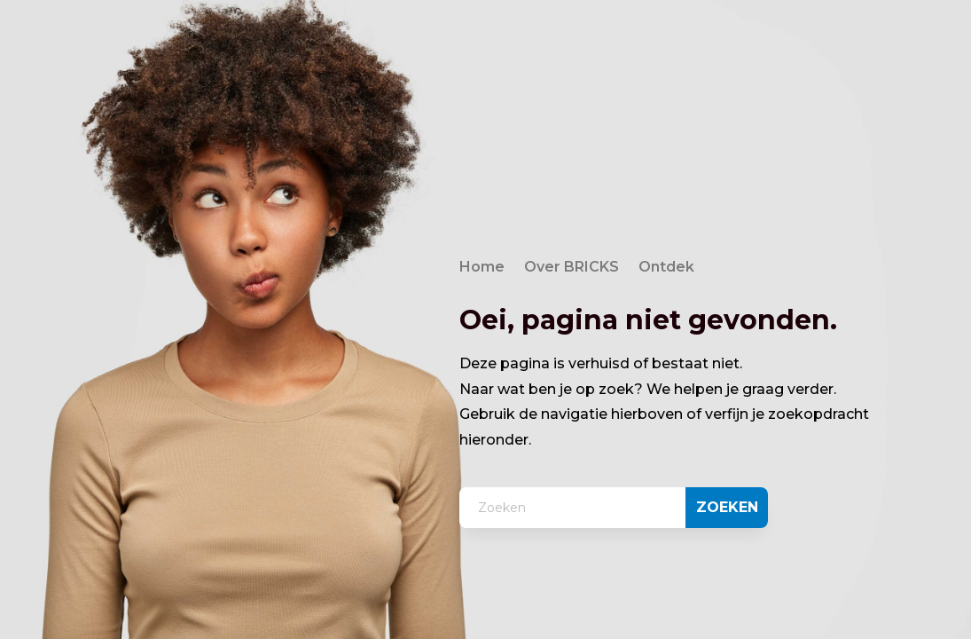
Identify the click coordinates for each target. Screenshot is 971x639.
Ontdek (666, 268)
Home (482, 268)
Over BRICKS (571, 268)
